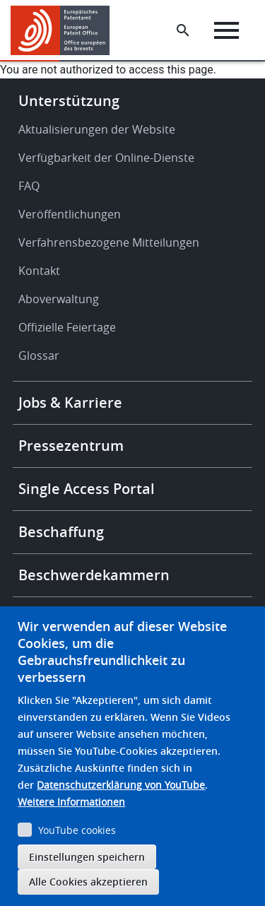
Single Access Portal (86, 488)
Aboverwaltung (58, 299)
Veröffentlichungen (69, 214)
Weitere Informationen (71, 801)
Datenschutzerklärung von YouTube (121, 785)
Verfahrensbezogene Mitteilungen (108, 242)
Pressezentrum (71, 445)
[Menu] (226, 30)
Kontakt (39, 270)
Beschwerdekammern (94, 574)
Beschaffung (61, 531)
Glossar (38, 355)
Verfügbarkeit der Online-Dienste (106, 157)
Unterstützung (68, 100)
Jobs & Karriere (70, 402)
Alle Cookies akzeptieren (88, 881)
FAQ (29, 186)
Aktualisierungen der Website (96, 129)
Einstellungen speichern (87, 857)
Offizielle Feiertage (67, 327)
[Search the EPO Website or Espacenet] (183, 30)
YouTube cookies (77, 830)
